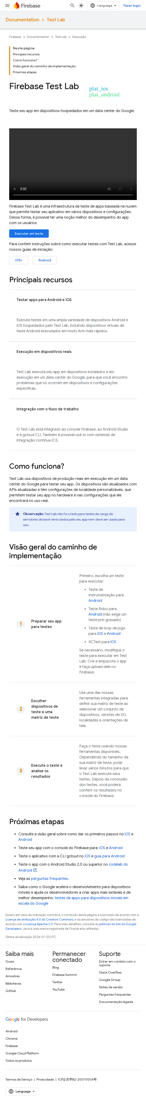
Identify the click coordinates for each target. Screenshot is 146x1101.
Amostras (13, 976)
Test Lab (56, 20)
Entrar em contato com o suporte (117, 963)
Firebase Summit (64, 975)
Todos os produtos (19, 1061)
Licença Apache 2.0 (39, 924)
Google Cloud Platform (22, 1053)
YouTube (58, 989)
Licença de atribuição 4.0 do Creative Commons (39, 919)
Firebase (15, 37)
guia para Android (109, 856)
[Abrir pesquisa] (72, 5)
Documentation (22, 20)
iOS (100, 633)
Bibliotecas (13, 983)
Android (44, 260)
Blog (55, 967)
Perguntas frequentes (115, 994)
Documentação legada (116, 1002)
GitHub (11, 991)
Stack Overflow (110, 972)
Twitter (57, 982)
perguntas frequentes (49, 878)
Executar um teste (29, 233)
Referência (14, 969)
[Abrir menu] (7, 5)
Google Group (109, 980)
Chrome (11, 1038)
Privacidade (45, 1079)
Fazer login (131, 5)
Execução (79, 37)
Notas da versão (111, 987)
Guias (10, 961)
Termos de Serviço (19, 1079)
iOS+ (18, 260)
